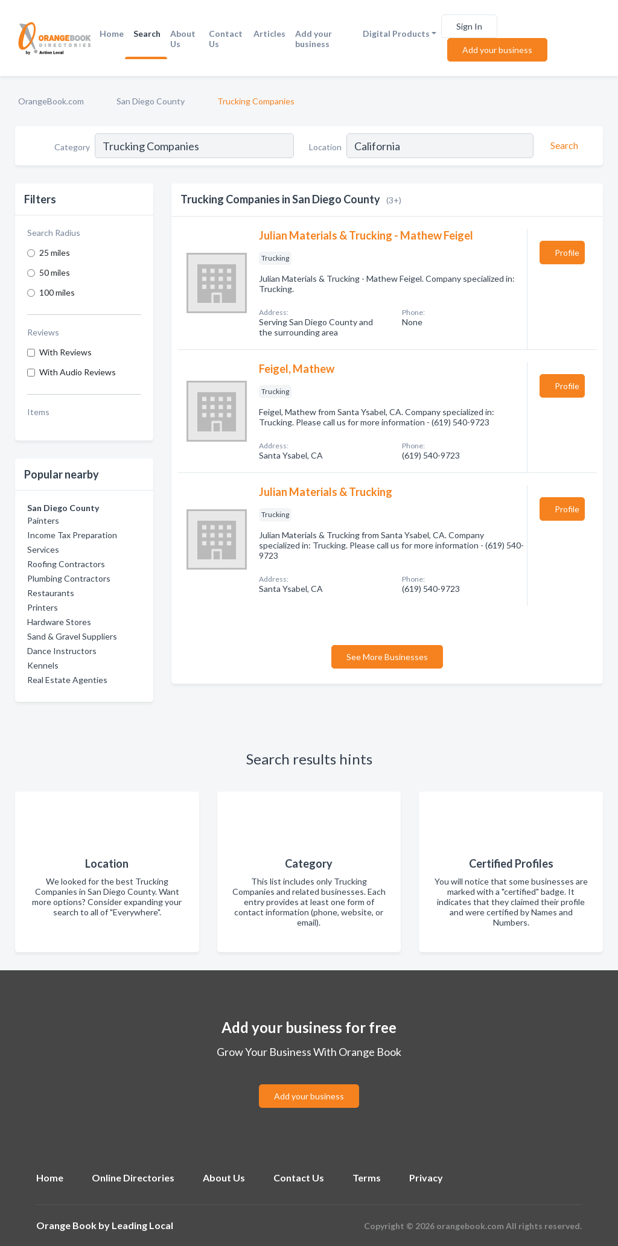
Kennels (43, 665)
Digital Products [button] (396, 33)
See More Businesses (387, 657)
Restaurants (50, 593)
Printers (42, 607)
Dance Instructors (62, 651)
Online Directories (133, 1177)
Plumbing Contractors (68, 578)
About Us (183, 38)
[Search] (562, 145)
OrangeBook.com (51, 101)
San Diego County (150, 101)
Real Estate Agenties (67, 680)
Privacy (426, 1177)
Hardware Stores (59, 622)
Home (112, 33)
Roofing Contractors (66, 564)
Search (147, 33)
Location (325, 147)
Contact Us (226, 38)
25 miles (54, 252)
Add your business (313, 38)
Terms (366, 1177)
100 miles (57, 292)
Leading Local (142, 1225)
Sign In (469, 26)
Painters (43, 520)
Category (72, 147)
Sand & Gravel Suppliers (72, 636)
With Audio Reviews (77, 372)
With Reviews (65, 352)
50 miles (54, 272)
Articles (269, 33)
